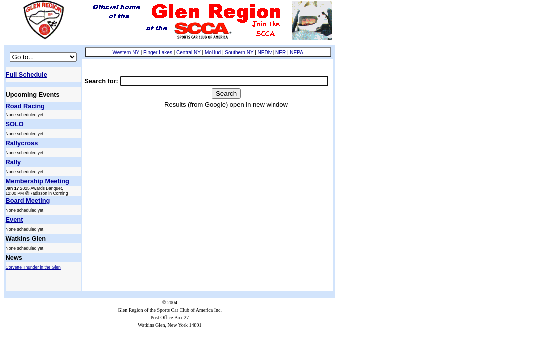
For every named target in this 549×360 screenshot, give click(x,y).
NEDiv (265, 53)
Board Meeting (28, 200)
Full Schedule (26, 74)
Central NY (188, 53)
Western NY (125, 53)
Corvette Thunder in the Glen (33, 267)
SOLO (15, 124)
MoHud (213, 53)
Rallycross (22, 143)
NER (280, 53)
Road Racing (25, 106)
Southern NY (239, 53)
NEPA (296, 53)
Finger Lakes (157, 53)
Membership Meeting (37, 181)
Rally (13, 162)
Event (14, 220)
